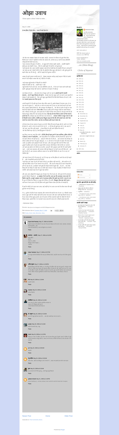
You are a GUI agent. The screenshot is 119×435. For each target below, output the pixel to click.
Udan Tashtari (32, 252)
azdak (30, 324)
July (81, 125)
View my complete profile (83, 61)
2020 (80, 83)
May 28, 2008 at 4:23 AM (40, 313)
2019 (80, 85)
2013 (80, 100)
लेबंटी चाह (86, 54)
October (82, 118)
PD (29, 279)
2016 (80, 93)
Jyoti (29, 334)
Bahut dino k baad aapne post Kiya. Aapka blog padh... (86, 215)
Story (43, 213)
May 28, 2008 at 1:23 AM (37, 279)
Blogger (63, 429)
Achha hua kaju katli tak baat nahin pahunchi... (86, 210)
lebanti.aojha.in (86, 53)
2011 (80, 104)
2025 (80, 78)
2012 (80, 102)
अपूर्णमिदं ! (80, 191)
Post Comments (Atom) (36, 419)
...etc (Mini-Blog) (85, 65)
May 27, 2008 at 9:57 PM (43, 252)
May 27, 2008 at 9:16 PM (44, 235)
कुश (29, 368)
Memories (38, 213)
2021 (80, 81)
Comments (81, 177)
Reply (29, 229)
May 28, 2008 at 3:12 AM (39, 300)
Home (48, 416)
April (81, 139)
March (82, 141)
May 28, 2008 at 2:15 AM (39, 290)
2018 (80, 88)
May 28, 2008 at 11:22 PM (39, 334)
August (82, 123)
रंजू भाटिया (30, 358)
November (83, 116)
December (83, 113)
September (83, 120)
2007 (80, 149)
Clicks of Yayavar (85, 70)
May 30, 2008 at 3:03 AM (40, 358)
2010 (80, 107)
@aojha (83, 59)
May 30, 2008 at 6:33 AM (37, 368)
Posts (80, 175)
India (34, 213)
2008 (80, 111)
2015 (80, 95)
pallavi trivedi (32, 379)
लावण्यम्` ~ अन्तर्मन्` (32, 235)
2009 (80, 109)
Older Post (69, 416)
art (29, 348)
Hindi (30, 213)
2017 (80, 90)
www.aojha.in (83, 50)
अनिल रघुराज (31, 264)
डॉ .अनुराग (30, 313)
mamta (30, 290)
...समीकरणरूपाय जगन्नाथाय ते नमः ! (86, 184)
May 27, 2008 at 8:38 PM (45, 221)
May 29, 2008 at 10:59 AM (37, 348)
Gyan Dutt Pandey (33, 221)
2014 (80, 97)
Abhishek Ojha (89, 29)
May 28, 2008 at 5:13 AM (38, 324)
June (81, 127)
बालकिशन (30, 300)
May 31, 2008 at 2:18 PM (43, 379)
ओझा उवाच (34, 13)
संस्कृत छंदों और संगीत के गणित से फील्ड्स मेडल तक (85, 188)
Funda (26, 213)
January (82, 146)
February (82, 143)
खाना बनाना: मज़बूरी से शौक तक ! (87, 136)
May (81, 130)
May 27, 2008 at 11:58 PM (42, 264)
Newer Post (26, 416)
